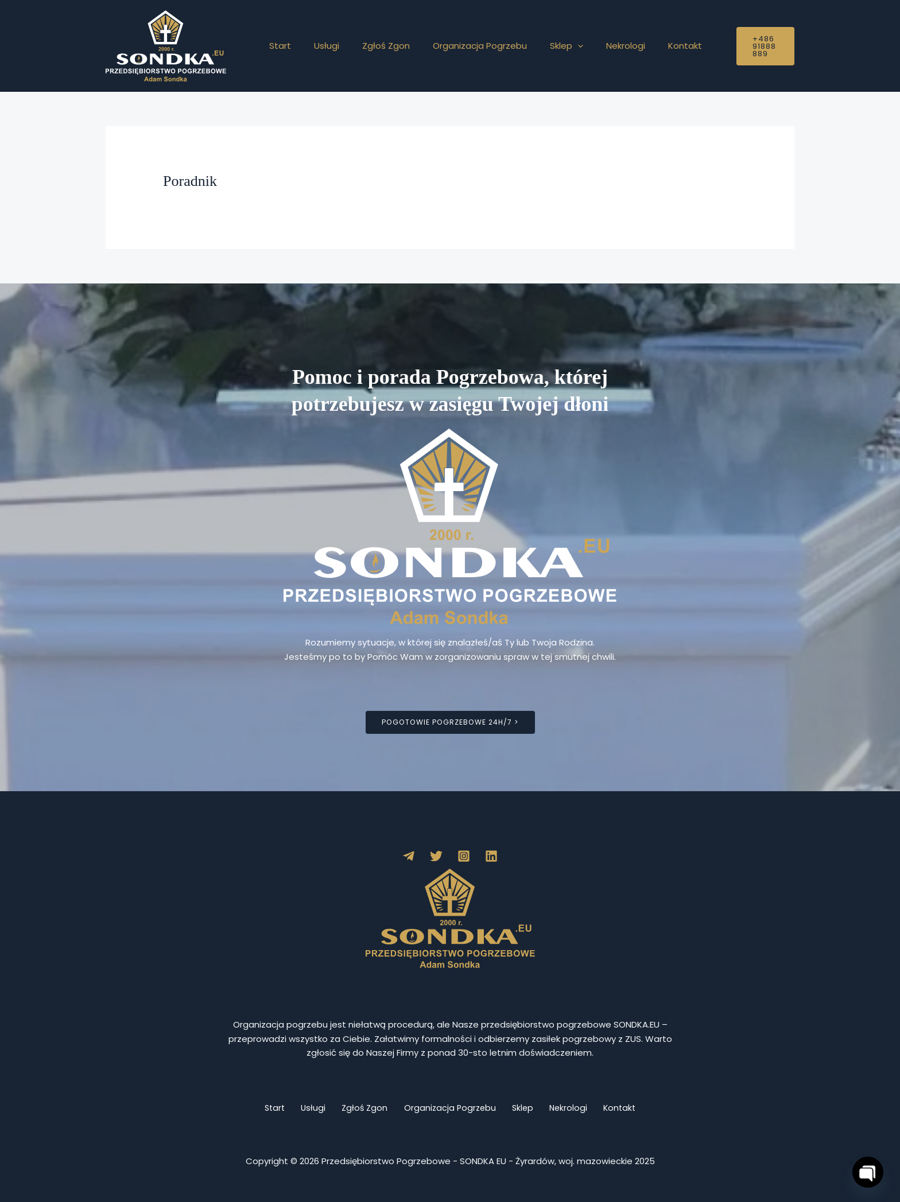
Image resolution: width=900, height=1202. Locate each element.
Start (277, 46)
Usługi (318, 46)
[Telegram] (408, 856)
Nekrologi (594, 46)
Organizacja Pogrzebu (460, 46)
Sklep (540, 46)
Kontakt (648, 46)
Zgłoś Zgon (371, 46)
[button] (551, 46)
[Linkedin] (491, 856)
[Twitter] (436, 856)
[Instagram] (463, 856)
